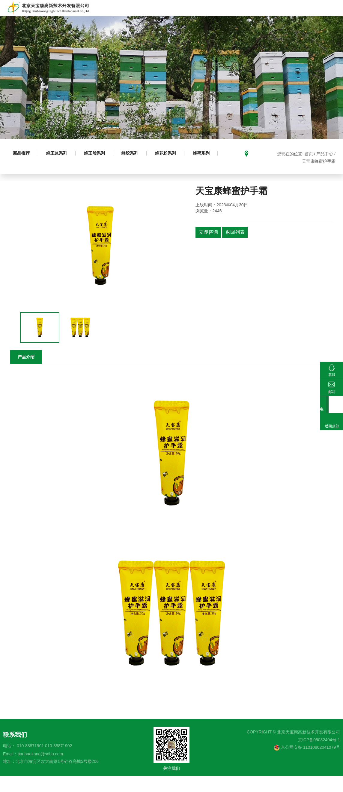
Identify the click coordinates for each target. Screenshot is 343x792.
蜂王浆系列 (58, 169)
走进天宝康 (123, 16)
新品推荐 (21, 169)
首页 (98, 16)
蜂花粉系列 (171, 169)
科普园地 (225, 16)
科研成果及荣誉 (286, 16)
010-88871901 (30, 761)
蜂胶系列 (134, 169)
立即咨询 (209, 248)
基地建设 (252, 16)
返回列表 (236, 248)
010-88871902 (58, 761)
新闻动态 (320, 16)
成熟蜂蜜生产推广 (188, 16)
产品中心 (152, 16)
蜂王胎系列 (97, 169)
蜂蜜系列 (208, 169)
